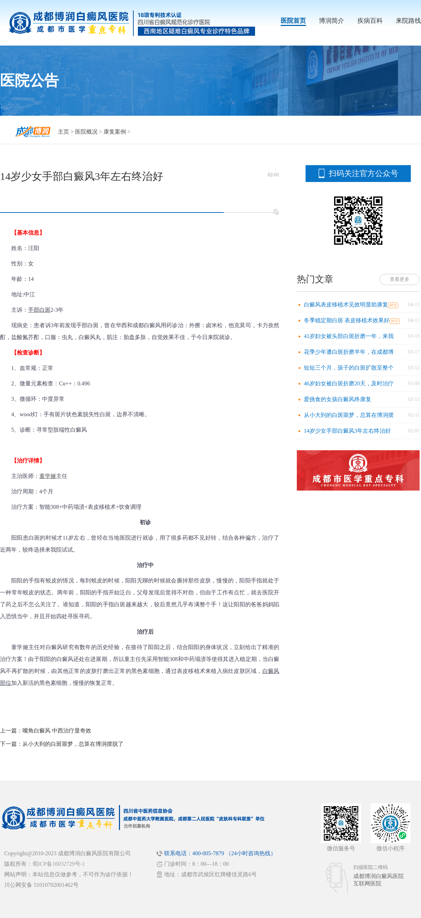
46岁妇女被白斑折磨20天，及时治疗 (349, 383)
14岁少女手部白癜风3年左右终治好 (347, 431)
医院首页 (293, 20)
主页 (63, 132)
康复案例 (114, 132)
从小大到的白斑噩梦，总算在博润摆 (349, 415)
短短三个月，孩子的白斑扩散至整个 (349, 368)
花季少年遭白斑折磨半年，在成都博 (349, 352)
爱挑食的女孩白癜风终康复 (337, 399)
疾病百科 (370, 20)
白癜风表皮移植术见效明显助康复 (346, 305)
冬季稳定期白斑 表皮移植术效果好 (346, 320)
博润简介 (331, 20)
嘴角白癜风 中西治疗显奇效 (56, 731)
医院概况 (86, 132)
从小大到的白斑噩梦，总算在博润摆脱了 (72, 744)
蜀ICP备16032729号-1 (58, 864)
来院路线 (408, 20)
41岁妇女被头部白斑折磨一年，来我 (349, 336)
